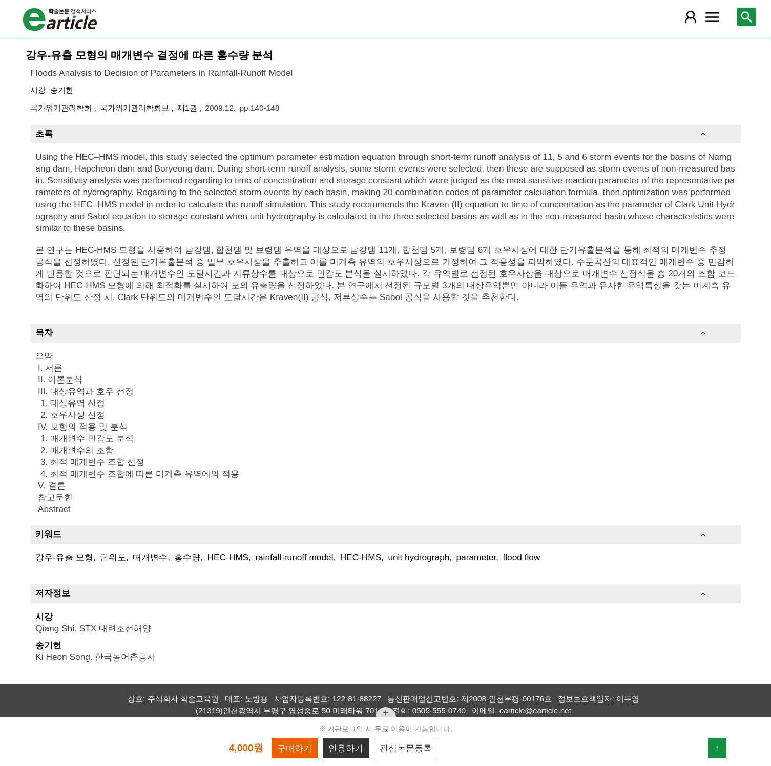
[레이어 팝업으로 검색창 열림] (746, 17)
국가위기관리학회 (62, 107)
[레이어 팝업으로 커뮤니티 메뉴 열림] (712, 17)
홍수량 (187, 557)
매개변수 (150, 557)
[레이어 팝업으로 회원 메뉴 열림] (690, 17)
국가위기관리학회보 (135, 107)
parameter (476, 557)
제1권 (188, 107)
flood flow (521, 557)
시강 (38, 90)
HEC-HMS (227, 557)
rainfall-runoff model (294, 557)
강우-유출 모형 (64, 557)
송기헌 (61, 90)
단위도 (113, 557)
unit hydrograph (418, 557)
